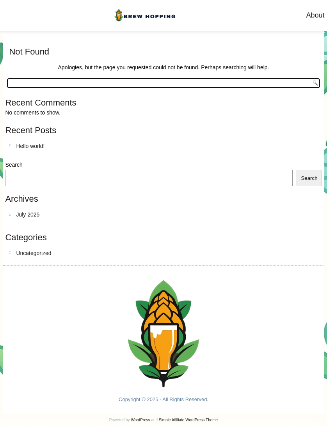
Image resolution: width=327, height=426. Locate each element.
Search (13, 165)
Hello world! (30, 146)
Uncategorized (33, 253)
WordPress (140, 420)
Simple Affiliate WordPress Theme (188, 420)
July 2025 (27, 214)
